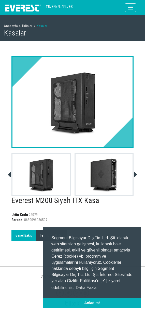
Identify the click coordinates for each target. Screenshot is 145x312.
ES (71, 7)
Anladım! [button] (92, 303)
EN (54, 7)
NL (59, 7)
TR (48, 7)
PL (65, 7)
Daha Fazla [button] (86, 287)
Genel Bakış (24, 235)
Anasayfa (11, 26)
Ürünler (27, 26)
